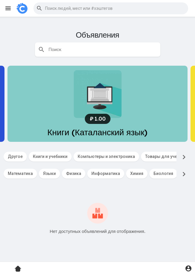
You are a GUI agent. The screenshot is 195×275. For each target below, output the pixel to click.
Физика (73, 173)
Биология (163, 173)
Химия (136, 173)
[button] (110, 8)
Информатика (105, 173)
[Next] (183, 157)
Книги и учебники (50, 156)
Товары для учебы (164, 156)
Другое (15, 156)
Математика (20, 173)
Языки (49, 173)
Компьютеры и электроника (106, 156)
